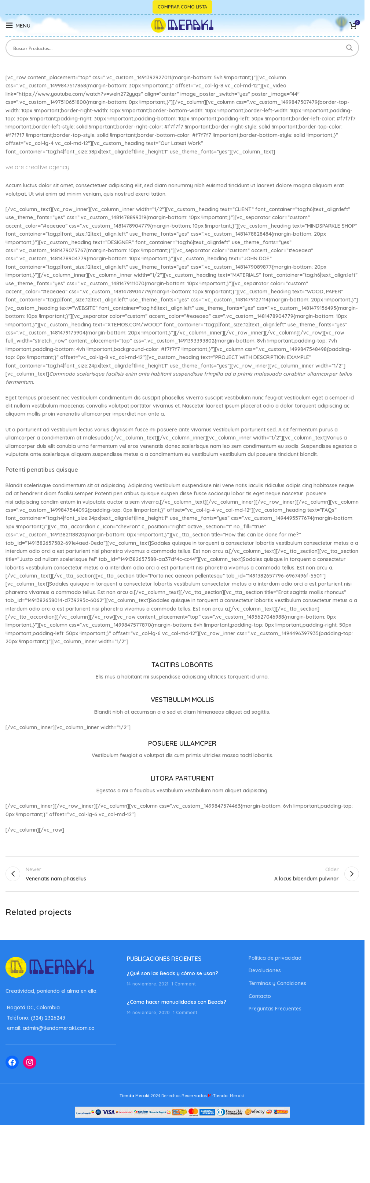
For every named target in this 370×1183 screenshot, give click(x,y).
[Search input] (177, 47)
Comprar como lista (182, 7)
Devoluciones (265, 972)
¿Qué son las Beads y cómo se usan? (172, 974)
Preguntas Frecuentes (275, 1009)
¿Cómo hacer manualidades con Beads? (176, 1003)
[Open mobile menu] (18, 25)
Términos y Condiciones (277, 984)
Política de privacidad (275, 959)
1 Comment (184, 985)
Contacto (260, 997)
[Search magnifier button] (350, 48)
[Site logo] (182, 25)
